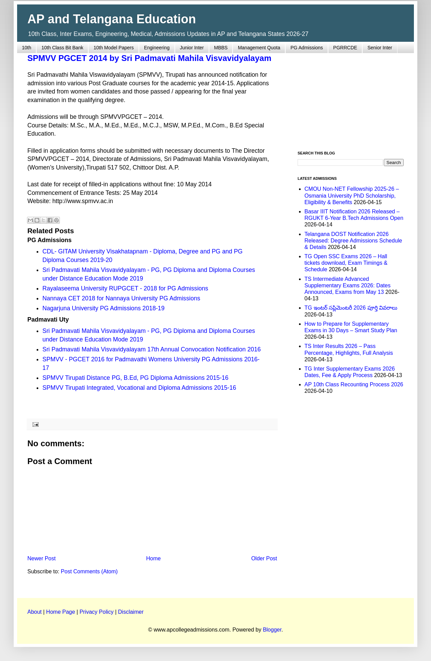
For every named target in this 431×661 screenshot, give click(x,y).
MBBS (221, 47)
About (34, 612)
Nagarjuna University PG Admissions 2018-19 (103, 308)
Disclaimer (131, 612)
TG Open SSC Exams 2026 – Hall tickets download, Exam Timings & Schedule (346, 262)
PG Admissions (306, 47)
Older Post (264, 558)
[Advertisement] (351, 98)
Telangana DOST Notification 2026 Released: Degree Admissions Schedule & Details (353, 240)
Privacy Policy (96, 612)
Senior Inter (379, 47)
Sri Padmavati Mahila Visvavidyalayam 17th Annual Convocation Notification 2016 (151, 349)
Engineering (157, 47)
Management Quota (259, 47)
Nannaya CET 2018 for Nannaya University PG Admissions (121, 298)
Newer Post (41, 558)
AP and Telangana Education (111, 19)
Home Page (60, 612)
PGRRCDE (345, 47)
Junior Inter (192, 47)
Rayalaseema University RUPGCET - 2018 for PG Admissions (125, 288)
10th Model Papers (113, 47)
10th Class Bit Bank (62, 47)
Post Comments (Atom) (89, 571)
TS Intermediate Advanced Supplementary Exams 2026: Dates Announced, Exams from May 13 (347, 285)
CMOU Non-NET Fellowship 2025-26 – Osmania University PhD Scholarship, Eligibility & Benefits (351, 195)
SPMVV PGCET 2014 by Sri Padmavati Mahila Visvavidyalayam (149, 58)
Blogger (272, 630)
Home (153, 558)
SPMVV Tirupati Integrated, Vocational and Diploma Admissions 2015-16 (139, 387)
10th (26, 47)
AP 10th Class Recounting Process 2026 (353, 384)
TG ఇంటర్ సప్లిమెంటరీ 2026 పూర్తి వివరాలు (350, 308)
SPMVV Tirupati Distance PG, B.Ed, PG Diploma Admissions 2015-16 (135, 377)
